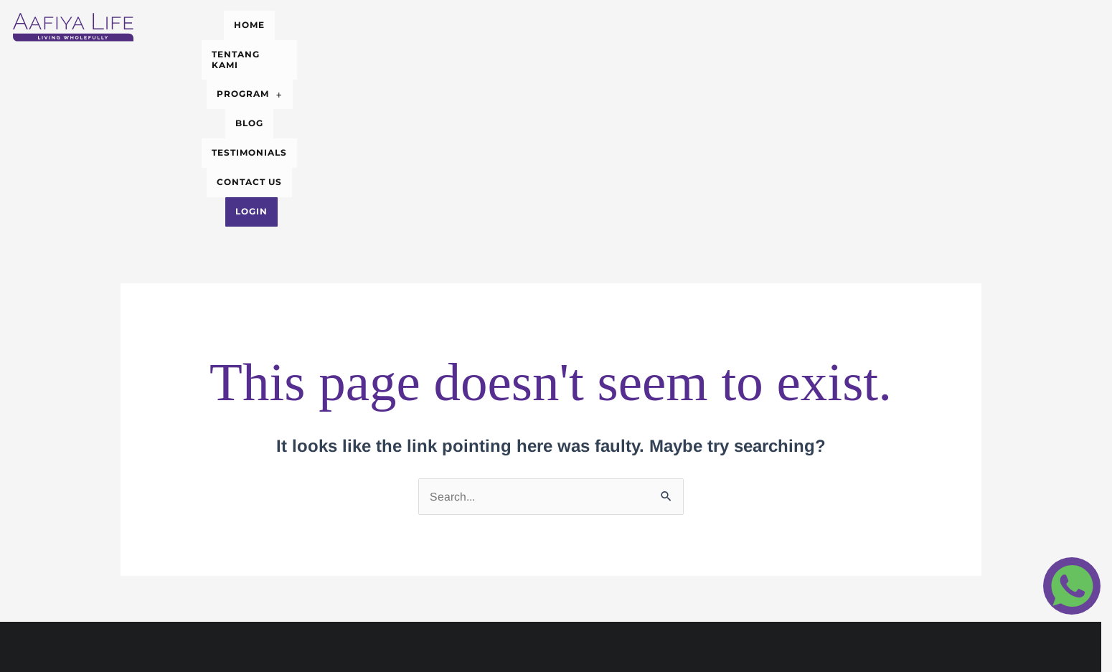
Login (830, 21)
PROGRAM (518, 21)
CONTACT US (758, 21)
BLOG (589, 21)
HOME (344, 21)
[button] (518, 21)
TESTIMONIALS (664, 21)
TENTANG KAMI (422, 21)
